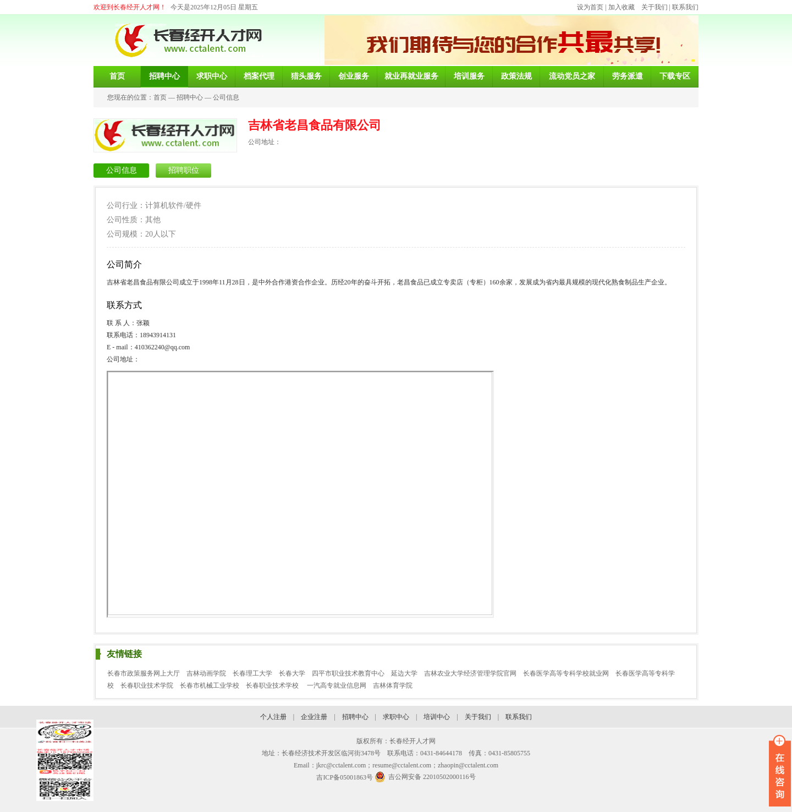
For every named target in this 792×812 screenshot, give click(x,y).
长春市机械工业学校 (209, 685)
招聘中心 (190, 97)
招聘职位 (183, 170)
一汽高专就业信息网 (336, 685)
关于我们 (654, 7)
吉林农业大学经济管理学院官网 (470, 673)
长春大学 (292, 673)
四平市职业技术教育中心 (348, 673)
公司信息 (226, 97)
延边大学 (404, 673)
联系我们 (685, 7)
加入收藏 (621, 7)
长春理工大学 (252, 673)
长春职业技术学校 (273, 685)
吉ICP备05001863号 (344, 777)
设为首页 (590, 7)
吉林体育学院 (393, 685)
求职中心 (396, 717)
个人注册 (273, 717)
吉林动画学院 (206, 673)
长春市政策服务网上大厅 (143, 673)
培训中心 (437, 717)
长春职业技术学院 (146, 685)
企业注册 (314, 717)
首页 (160, 97)
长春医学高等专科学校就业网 (566, 673)
